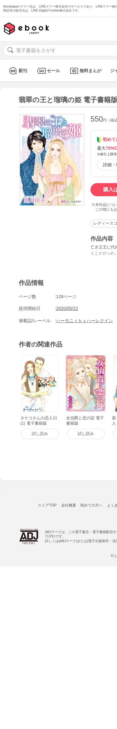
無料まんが (85, 70)
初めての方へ (91, 505)
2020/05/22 (67, 308)
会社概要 (68, 505)
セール (48, 70)
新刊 (17, 70)
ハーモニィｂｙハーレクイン (84, 320)
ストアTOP (47, 505)
